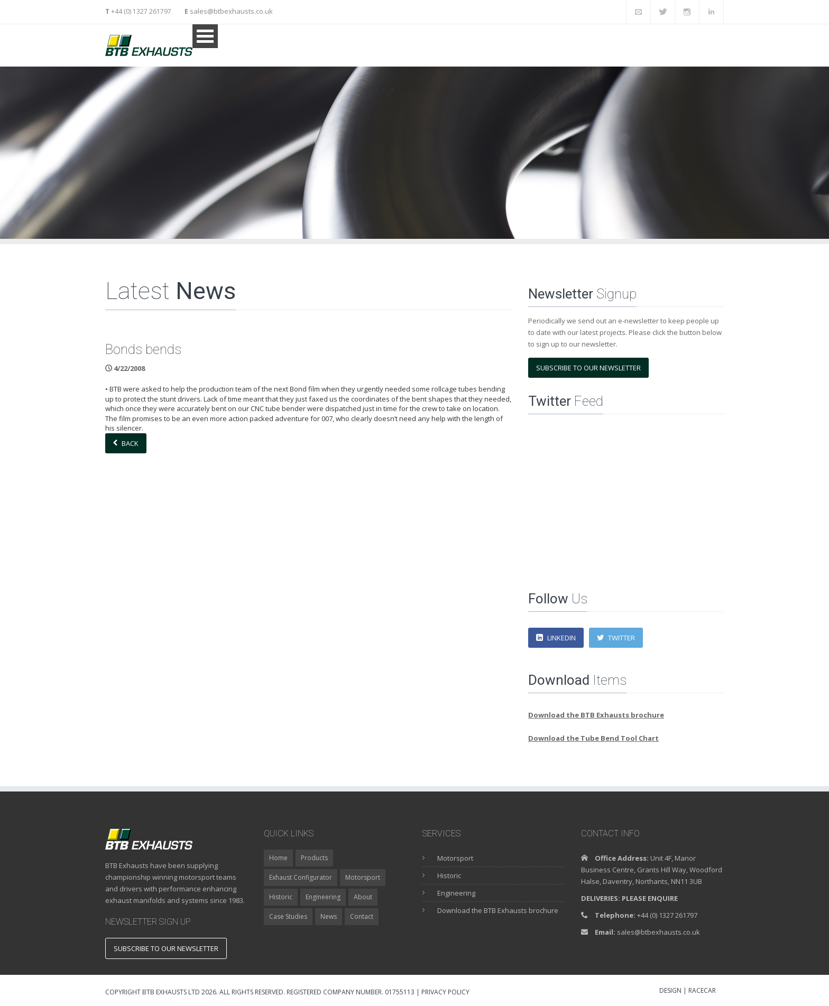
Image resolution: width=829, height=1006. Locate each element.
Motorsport (362, 877)
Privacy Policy (445, 992)
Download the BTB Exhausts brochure (497, 910)
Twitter (616, 637)
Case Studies (288, 916)
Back (126, 443)
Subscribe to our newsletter (588, 367)
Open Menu (205, 36)
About (363, 896)
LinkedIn (556, 637)
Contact (361, 916)
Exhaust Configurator (300, 877)
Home (278, 857)
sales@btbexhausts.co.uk (230, 11)
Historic (280, 896)
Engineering (323, 896)
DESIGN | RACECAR (687, 991)
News (328, 916)
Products (314, 857)
